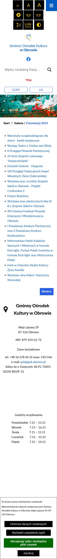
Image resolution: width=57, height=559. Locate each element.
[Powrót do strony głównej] (6, 123)
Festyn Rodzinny (17, 196)
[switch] (18, 15)
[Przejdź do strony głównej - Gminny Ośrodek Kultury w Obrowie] (28, 42)
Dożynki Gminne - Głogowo (25, 166)
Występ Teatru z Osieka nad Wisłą (29, 145)
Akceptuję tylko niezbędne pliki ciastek (28, 543)
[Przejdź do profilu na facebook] (28, 59)
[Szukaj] (49, 69)
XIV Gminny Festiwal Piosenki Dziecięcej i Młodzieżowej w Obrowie (26, 215)
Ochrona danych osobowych (28, 524)
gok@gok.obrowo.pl (33, 362)
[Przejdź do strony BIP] (28, 80)
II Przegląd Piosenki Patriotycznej (28, 151)
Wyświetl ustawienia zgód (28, 532)
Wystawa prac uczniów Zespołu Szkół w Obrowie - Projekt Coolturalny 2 (27, 185)
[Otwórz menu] (51, 5)
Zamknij (28, 553)
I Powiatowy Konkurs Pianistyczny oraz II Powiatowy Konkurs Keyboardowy (29, 230)
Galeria (18, 123)
